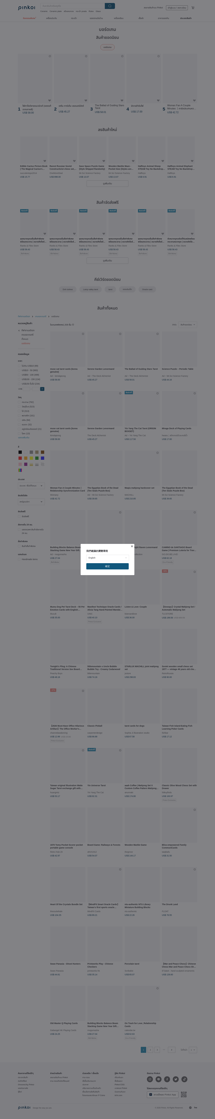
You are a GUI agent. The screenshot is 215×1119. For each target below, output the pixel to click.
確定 (107, 566)
